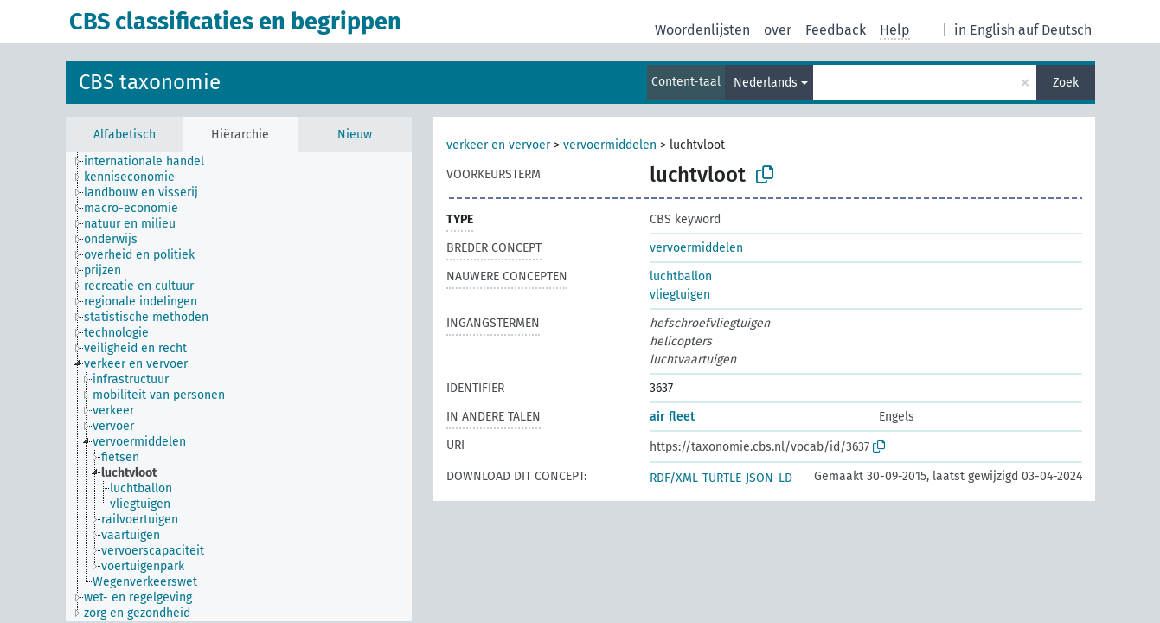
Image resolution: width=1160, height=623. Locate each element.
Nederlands (766, 82)
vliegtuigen (680, 294)
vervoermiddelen (610, 145)
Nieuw (354, 134)
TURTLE (721, 478)
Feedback (835, 30)
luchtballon (681, 276)
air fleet (672, 416)
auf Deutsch (1055, 30)
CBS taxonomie (150, 82)
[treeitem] (151, 162)
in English (984, 30)
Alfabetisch (124, 134)
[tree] (239, 386)
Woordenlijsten (702, 30)
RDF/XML (674, 478)
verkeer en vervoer (498, 145)
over (777, 30)
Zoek (1066, 82)
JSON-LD (769, 478)
